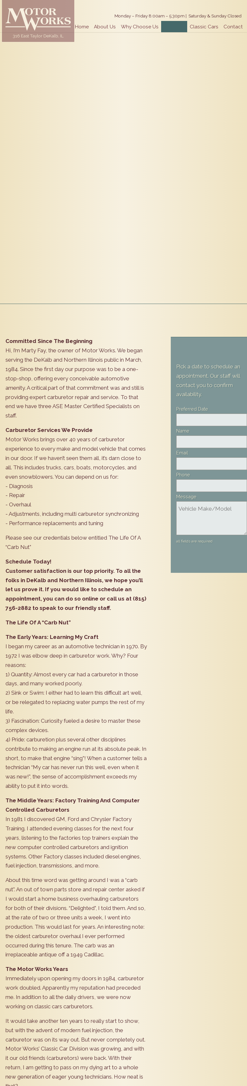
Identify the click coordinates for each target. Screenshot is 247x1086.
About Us (105, 27)
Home (82, 27)
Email (182, 452)
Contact (233, 27)
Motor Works (38, 19)
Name (182, 431)
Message (186, 496)
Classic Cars (204, 27)
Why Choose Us (140, 27)
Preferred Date (192, 409)
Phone (183, 474)
